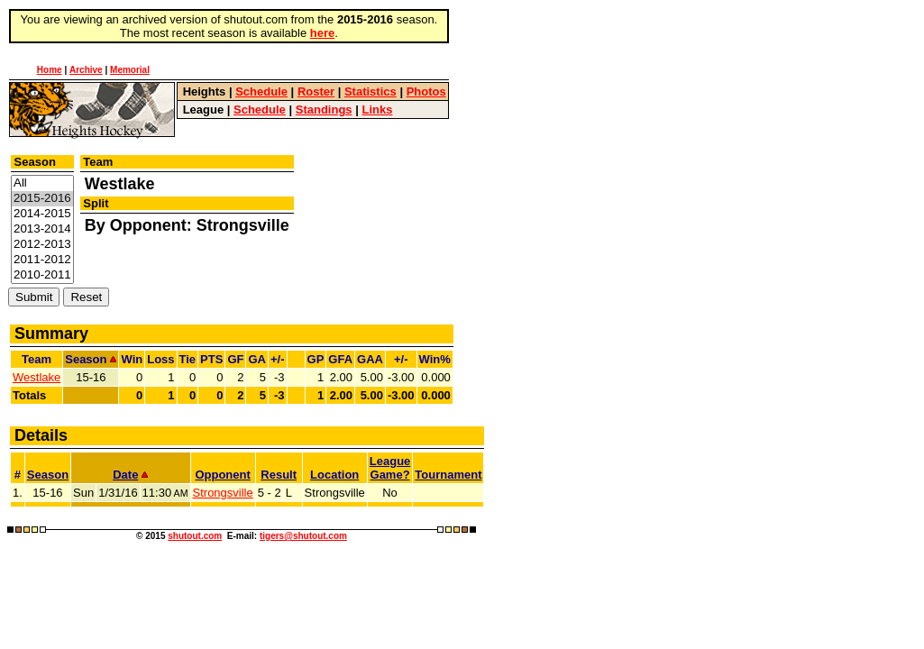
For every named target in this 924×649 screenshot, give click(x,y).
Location (334, 474)
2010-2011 (42, 275)
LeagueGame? (390, 467)
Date (130, 474)
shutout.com (195, 536)
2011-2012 (42, 260)
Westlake (36, 377)
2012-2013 (42, 244)
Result (279, 474)
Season (48, 474)
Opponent (222, 474)
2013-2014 (42, 229)
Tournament (448, 474)
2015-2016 (42, 198)
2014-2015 (42, 214)
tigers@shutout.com (303, 536)
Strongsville (223, 492)
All (42, 183)
